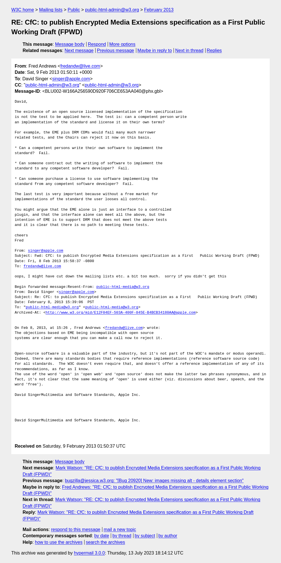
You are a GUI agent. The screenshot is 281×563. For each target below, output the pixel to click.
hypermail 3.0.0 (89, 553)
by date (101, 535)
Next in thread (189, 50)
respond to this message (75, 529)
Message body (70, 44)
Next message (79, 50)
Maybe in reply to (154, 50)
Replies (214, 50)
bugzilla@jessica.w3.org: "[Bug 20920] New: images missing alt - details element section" (154, 480)
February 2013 (159, 9)
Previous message (115, 50)
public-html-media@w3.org (122, 287)
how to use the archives (59, 542)
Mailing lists (50, 9)
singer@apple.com (71, 78)
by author (167, 535)
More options (122, 44)
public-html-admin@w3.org (112, 9)
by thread (122, 535)
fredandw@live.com (80, 66)
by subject (145, 535)
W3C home (22, 9)
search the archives (105, 542)
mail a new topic (120, 529)
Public (74, 9)
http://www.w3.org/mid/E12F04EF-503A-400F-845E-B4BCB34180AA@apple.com (120, 312)
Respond (97, 44)
